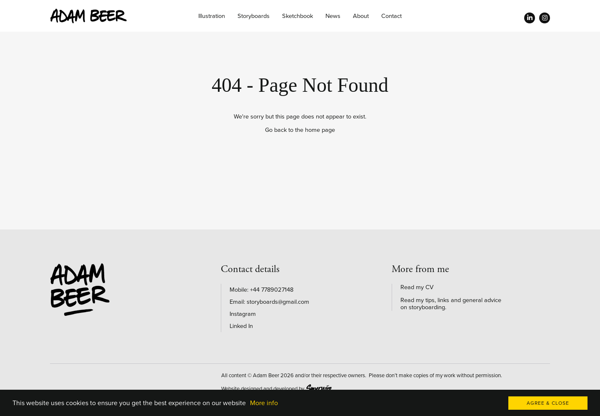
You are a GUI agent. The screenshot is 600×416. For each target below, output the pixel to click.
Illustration (211, 16)
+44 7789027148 (271, 289)
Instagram (243, 314)
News (332, 16)
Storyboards (254, 16)
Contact (391, 16)
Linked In (241, 326)
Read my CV (417, 287)
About (361, 16)
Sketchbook (297, 16)
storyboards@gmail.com (278, 301)
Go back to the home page (300, 130)
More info (264, 403)
